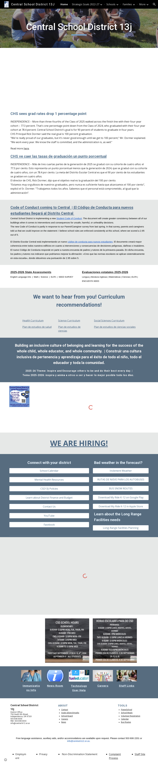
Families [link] (127, 4)
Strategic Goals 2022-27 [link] (85, 4)
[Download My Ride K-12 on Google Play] (121, 497)
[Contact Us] (49, 506)
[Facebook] (49, 524)
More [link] (142, 4)
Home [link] (64, 4)
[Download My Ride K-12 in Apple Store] (121, 506)
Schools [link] (110, 4)
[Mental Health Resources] (49, 479)
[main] (79, 28)
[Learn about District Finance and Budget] (49, 497)
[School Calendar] (49, 471)
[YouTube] (49, 515)
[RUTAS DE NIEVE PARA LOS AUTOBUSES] (121, 479)
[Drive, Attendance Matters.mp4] (79, 77)
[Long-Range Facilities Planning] (121, 528)
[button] (154, 4)
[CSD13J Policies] (49, 488)
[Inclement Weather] (121, 471)
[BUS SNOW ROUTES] (121, 488)
